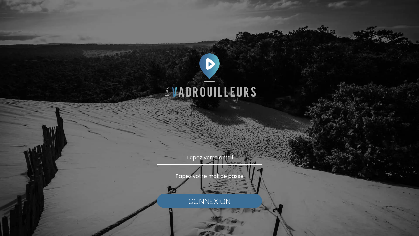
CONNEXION (209, 201)
